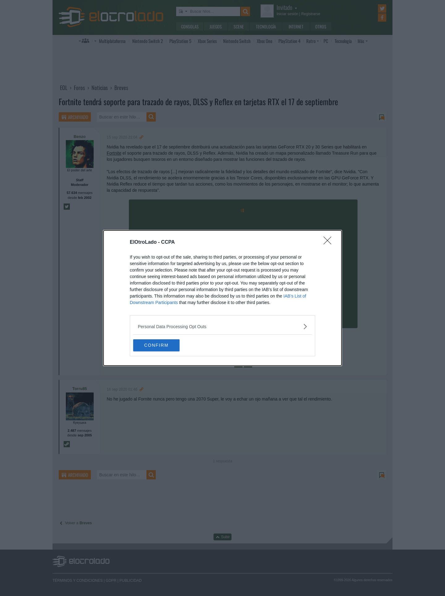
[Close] (329, 242)
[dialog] (222, 298)
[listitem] (222, 326)
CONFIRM (162, 345)
